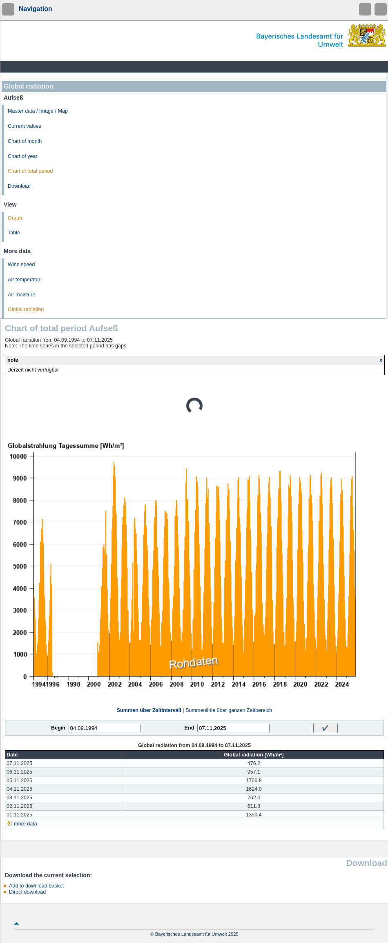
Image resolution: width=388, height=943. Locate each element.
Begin (58, 728)
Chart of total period (30, 171)
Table (14, 233)
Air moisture (21, 295)
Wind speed (21, 264)
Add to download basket (36, 886)
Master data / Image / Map (38, 111)
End (189, 728)
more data (25, 824)
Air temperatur (24, 279)
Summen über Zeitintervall (149, 710)
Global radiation (26, 309)
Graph (15, 218)
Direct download (27, 892)
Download (19, 186)
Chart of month (25, 141)
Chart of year (23, 156)
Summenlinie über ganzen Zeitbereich (228, 710)
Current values (24, 126)
